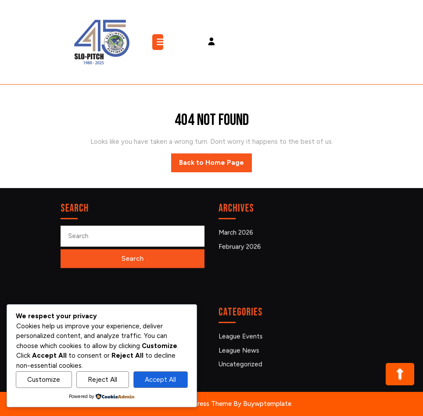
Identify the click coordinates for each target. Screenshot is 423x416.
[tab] (158, 42)
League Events (241, 336)
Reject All (102, 380)
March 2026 (237, 232)
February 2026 (241, 246)
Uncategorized (241, 363)
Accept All (160, 380)
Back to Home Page (215, 164)
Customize (43, 380)
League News (240, 350)
